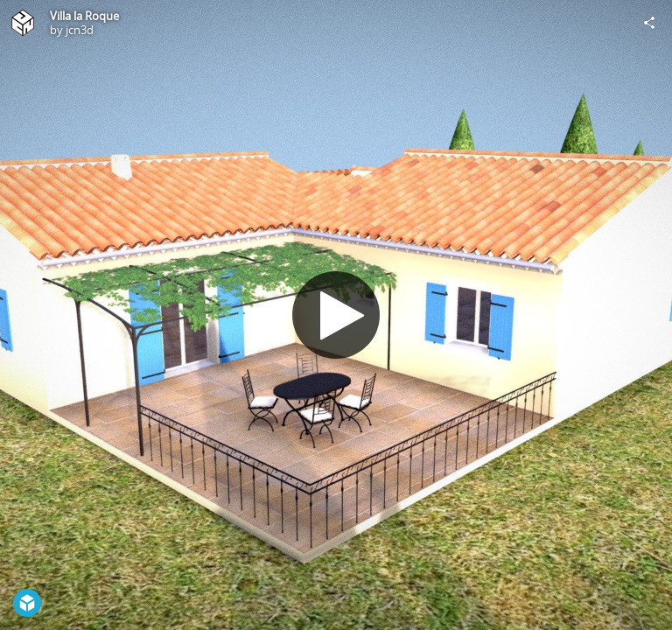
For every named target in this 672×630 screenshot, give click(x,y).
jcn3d (80, 30)
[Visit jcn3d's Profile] (23, 23)
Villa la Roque (84, 16)
